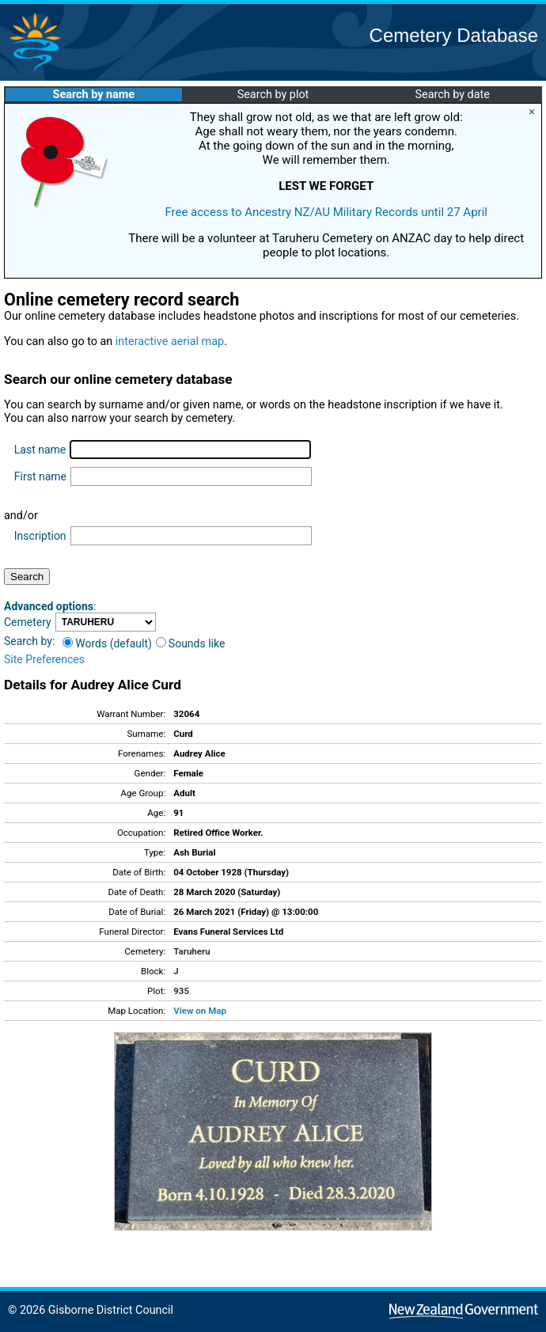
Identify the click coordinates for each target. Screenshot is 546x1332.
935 (181, 990)
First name (40, 476)
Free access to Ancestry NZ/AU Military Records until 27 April (326, 212)
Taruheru (191, 951)
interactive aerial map (170, 341)
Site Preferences (44, 659)
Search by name (94, 94)
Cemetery (27, 622)
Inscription (40, 535)
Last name (40, 449)
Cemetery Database (454, 35)
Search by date (452, 94)
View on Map (199, 1010)
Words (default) (107, 643)
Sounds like (191, 643)
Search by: (29, 641)
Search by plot (273, 94)
